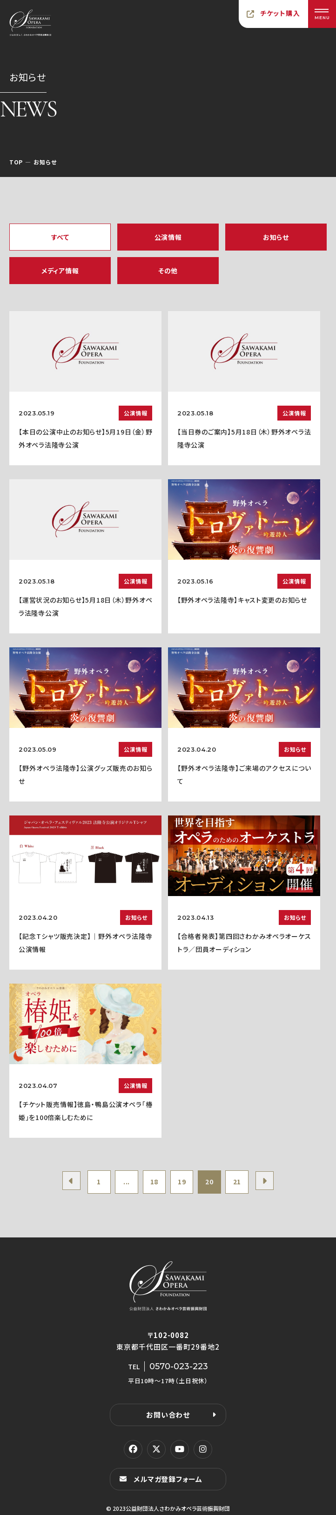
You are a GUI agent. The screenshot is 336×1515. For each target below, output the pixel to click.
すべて (60, 237)
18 (154, 1182)
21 (238, 1182)
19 (182, 1182)
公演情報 (168, 237)
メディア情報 (60, 270)
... (126, 1182)
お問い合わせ (168, 1415)
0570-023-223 (178, 1366)
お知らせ (276, 237)
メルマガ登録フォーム (168, 1479)
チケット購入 (280, 13)
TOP (16, 162)
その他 (168, 270)
